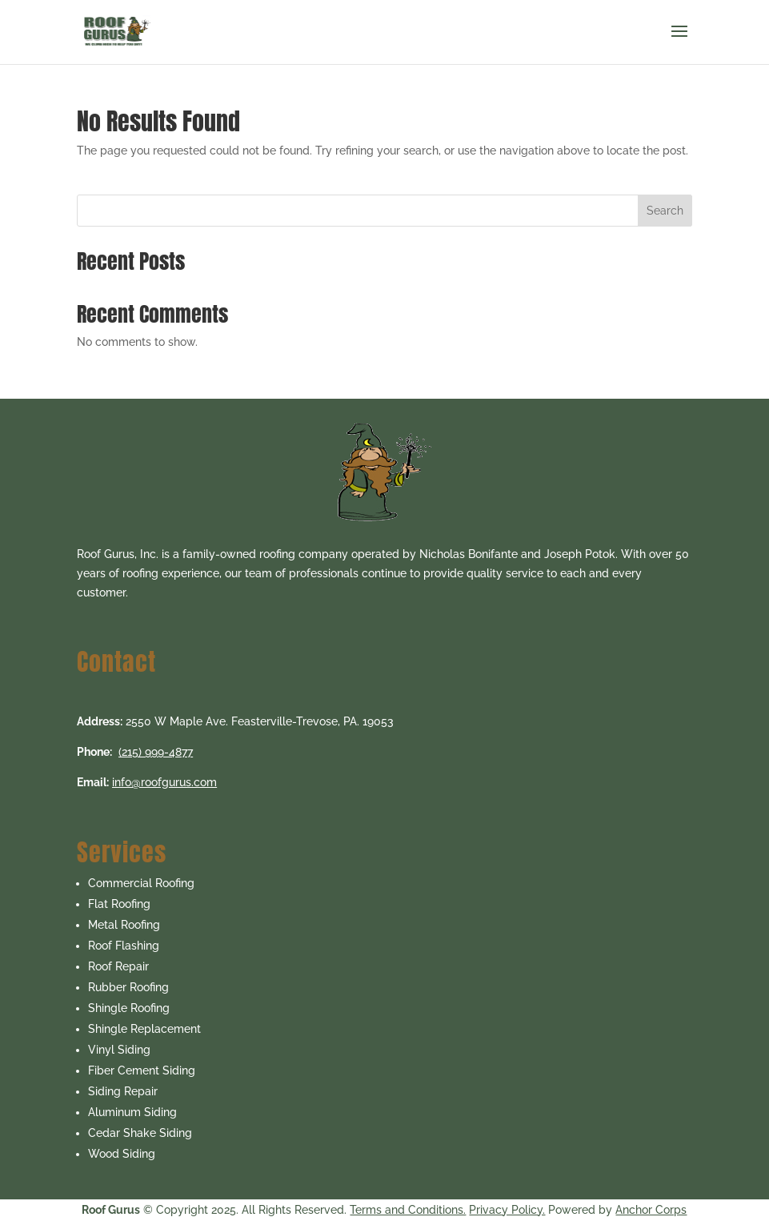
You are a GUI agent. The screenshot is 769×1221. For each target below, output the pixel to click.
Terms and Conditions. (408, 1209)
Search (665, 210)
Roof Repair (118, 966)
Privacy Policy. (507, 1209)
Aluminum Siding (132, 1112)
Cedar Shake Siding (140, 1133)
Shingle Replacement (144, 1028)
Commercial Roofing (141, 883)
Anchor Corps (651, 1209)
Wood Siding (121, 1153)
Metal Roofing (124, 924)
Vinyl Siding (119, 1049)
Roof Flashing (123, 945)
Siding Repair (123, 1091)
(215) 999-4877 (155, 751)
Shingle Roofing (129, 1008)
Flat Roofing (119, 904)
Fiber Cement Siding (141, 1070)
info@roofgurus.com (164, 782)
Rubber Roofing (128, 987)
